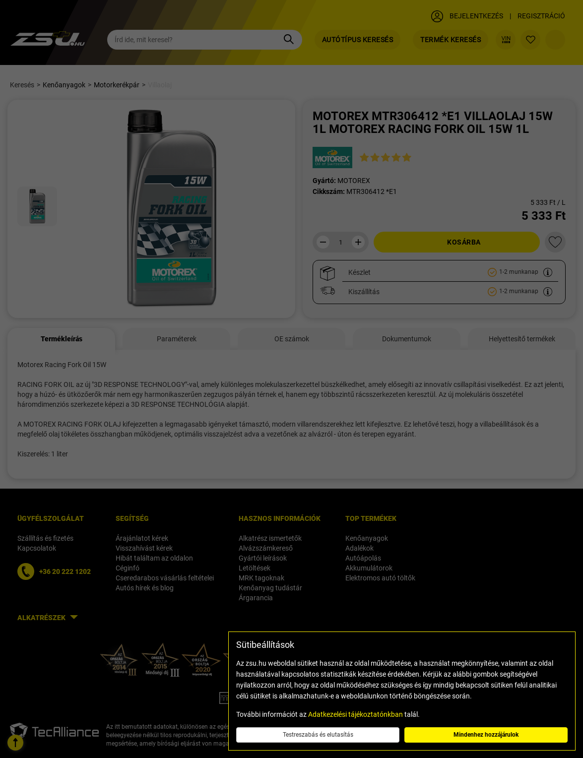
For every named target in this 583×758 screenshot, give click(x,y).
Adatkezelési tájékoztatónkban (355, 714)
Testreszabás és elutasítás (318, 734)
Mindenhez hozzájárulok (485, 734)
